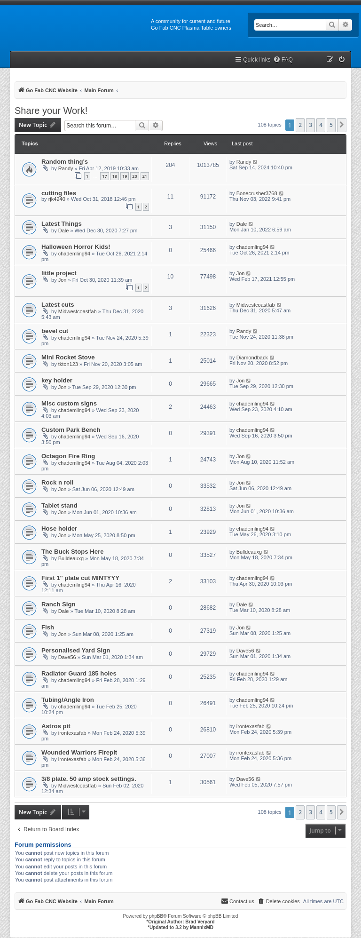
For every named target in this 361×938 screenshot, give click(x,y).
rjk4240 (56, 199)
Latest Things (61, 223)
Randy (65, 168)
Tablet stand (59, 505)
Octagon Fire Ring (68, 456)
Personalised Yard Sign (75, 650)
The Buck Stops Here (72, 551)
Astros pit (56, 726)
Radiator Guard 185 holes (79, 673)
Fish (47, 627)
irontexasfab (72, 733)
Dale (63, 230)
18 (114, 176)
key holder (56, 380)
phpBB (156, 916)
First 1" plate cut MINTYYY (80, 577)
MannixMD (201, 927)
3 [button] (310, 125)
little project (59, 273)
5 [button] (331, 125)
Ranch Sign (58, 604)
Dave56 (67, 657)
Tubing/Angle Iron (67, 699)
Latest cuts (57, 304)
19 (124, 176)
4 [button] (320, 125)
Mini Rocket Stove (68, 357)
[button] (341, 125)
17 (104, 176)
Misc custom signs (69, 403)
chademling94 (74, 253)
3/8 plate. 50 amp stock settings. (88, 778)
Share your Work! (51, 110)
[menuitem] (283, 60)
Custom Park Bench (70, 429)
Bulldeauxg (71, 558)
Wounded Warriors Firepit (79, 752)
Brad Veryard (199, 921)
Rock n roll (57, 482)
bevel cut (54, 330)
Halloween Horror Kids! (75, 246)
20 (134, 176)
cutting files (58, 193)
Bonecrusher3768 (256, 193)
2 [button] (300, 125)
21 (144, 176)
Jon (62, 280)
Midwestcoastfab (77, 311)
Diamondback (252, 357)
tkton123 (68, 364)
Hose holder (59, 528)
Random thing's (64, 161)
